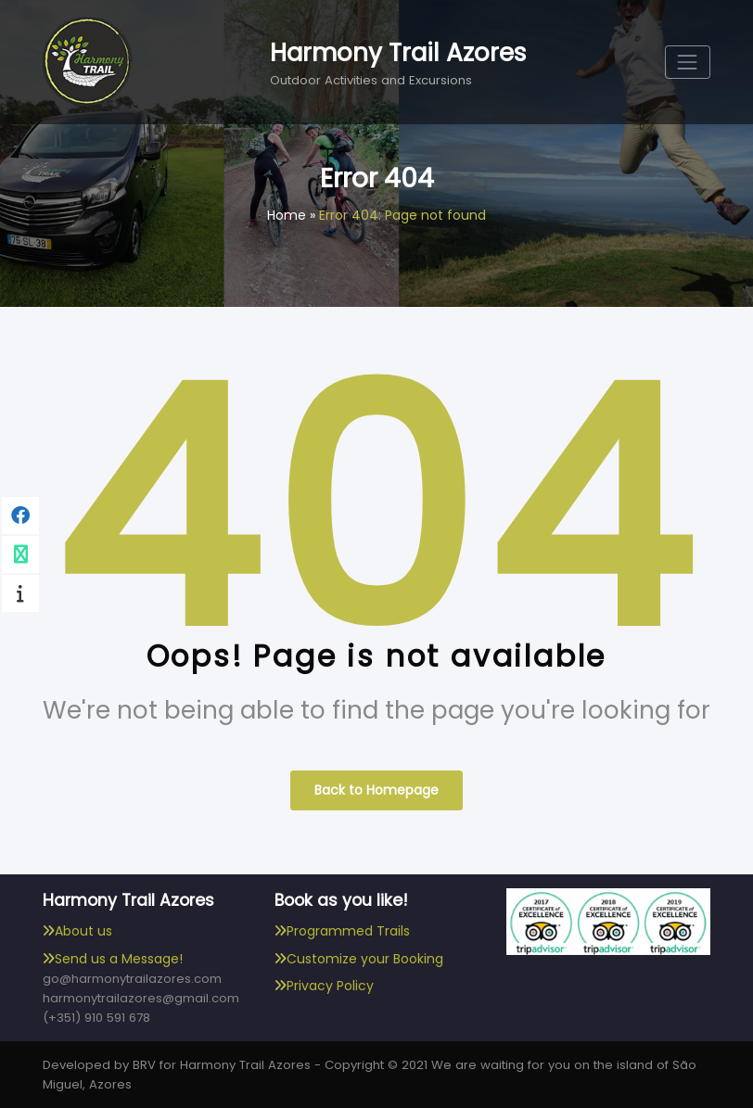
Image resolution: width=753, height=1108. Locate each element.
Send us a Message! (119, 958)
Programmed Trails (348, 931)
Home (286, 215)
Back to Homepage (376, 790)
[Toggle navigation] (687, 61)
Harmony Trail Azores (399, 52)
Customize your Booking (365, 958)
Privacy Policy (330, 985)
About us (83, 931)
